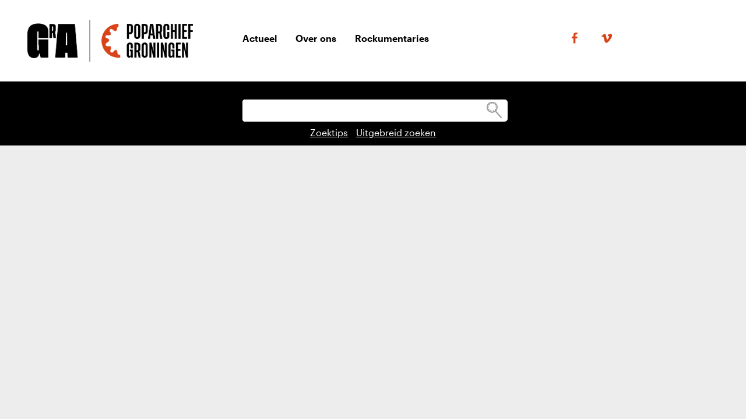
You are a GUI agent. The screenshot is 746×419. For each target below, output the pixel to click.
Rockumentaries (392, 38)
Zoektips (329, 132)
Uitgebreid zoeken (396, 132)
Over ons (315, 38)
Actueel (259, 38)
